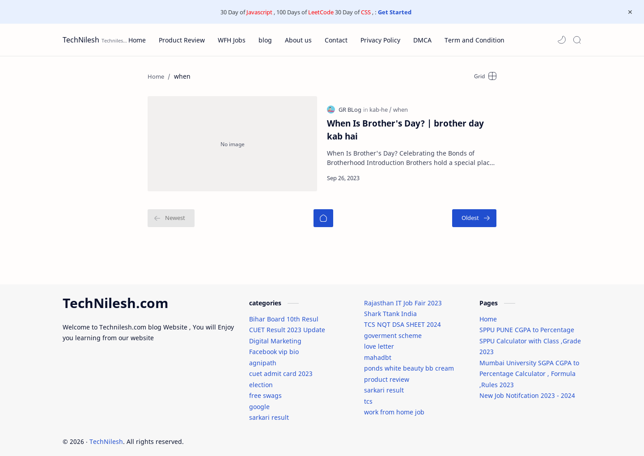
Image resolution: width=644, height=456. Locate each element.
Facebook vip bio (274, 346)
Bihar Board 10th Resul (283, 314)
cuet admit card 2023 (281, 368)
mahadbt (377, 352)
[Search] (577, 39)
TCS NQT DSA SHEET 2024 (402, 319)
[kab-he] (380, 107)
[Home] (323, 212)
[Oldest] (474, 212)
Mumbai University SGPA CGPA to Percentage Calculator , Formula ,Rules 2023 (529, 369)
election (261, 379)
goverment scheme (393, 330)
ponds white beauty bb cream (409, 363)
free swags (265, 390)
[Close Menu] (630, 12)
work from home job (394, 407)
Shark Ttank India (390, 308)
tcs (368, 396)
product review (386, 374)
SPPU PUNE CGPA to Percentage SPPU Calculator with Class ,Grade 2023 (530, 336)
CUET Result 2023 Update (287, 325)
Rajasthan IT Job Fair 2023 (403, 297)
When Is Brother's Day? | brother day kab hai (405, 126)
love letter (379, 341)
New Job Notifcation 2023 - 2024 (527, 390)
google (259, 401)
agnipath (262, 358)
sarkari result (269, 412)
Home (488, 314)
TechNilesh (81, 40)
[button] (561, 39)
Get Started (394, 12)
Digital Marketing (275, 336)
